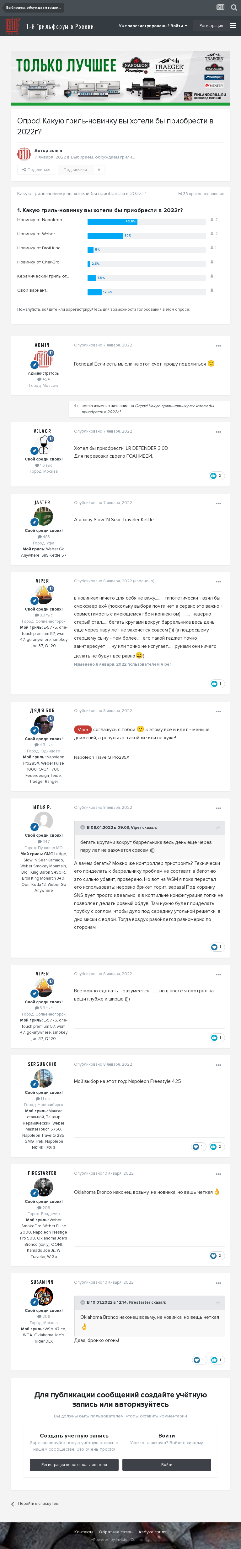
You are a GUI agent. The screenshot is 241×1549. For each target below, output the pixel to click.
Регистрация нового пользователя (74, 1464)
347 (44, 841)
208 (43, 1207)
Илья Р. (42, 807)
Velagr (42, 431)
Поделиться (36, 169)
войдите (49, 309)
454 (43, 379)
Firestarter (42, 1173)
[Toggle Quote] (83, 827)
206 (43, 1316)
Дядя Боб (42, 711)
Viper (42, 581)
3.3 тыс (44, 615)
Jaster (43, 503)
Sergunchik (42, 1064)
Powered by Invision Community (121, 1539)
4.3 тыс (44, 744)
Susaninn (42, 1282)
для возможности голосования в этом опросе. (146, 309)
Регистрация (211, 25)
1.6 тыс (43, 465)
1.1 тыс (43, 1098)
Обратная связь (116, 1532)
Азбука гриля (152, 1532)
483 (44, 536)
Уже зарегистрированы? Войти (153, 26)
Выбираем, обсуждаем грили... (103, 157)
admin (55, 150)
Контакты (83, 1532)
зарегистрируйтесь (84, 309)
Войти (166, 1464)
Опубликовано (103, 345)
